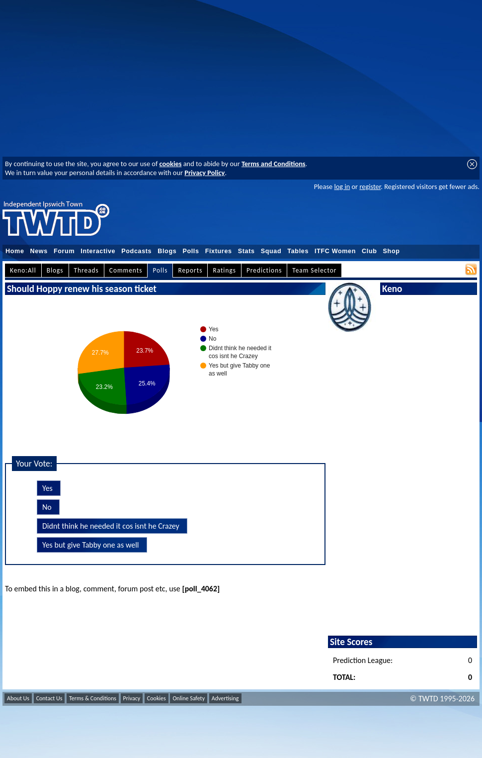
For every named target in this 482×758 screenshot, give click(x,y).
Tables (298, 251)
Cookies (156, 698)
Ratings (224, 270)
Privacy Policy (204, 172)
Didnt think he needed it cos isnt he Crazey (110, 526)
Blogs (167, 251)
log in (342, 186)
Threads (86, 270)
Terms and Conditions (273, 163)
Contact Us (49, 698)
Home (14, 251)
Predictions (264, 270)
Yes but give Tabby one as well (90, 545)
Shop (391, 251)
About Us (18, 698)
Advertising (225, 698)
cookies (171, 163)
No (47, 507)
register (370, 186)
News (39, 251)
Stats (246, 251)
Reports (190, 270)
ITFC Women (335, 251)
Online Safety (188, 698)
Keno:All (23, 270)
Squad (271, 251)
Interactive (97, 251)
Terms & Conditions (92, 698)
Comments (126, 270)
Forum (64, 251)
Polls (190, 251)
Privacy (132, 698)
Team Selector (314, 270)
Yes (47, 488)
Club (369, 251)
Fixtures (218, 251)
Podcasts (136, 251)
